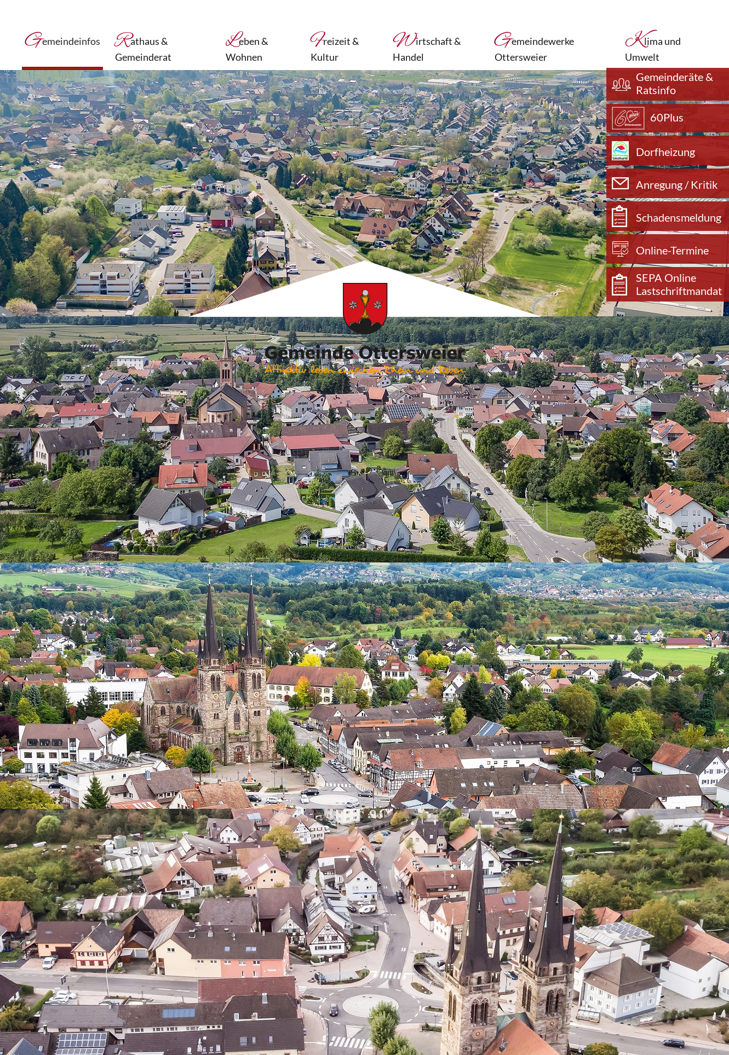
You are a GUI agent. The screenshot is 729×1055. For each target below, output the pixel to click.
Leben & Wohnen (247, 48)
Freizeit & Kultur (335, 48)
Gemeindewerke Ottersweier (534, 48)
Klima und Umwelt (653, 48)
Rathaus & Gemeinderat (143, 48)
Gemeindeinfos (62, 43)
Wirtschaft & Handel (427, 48)
